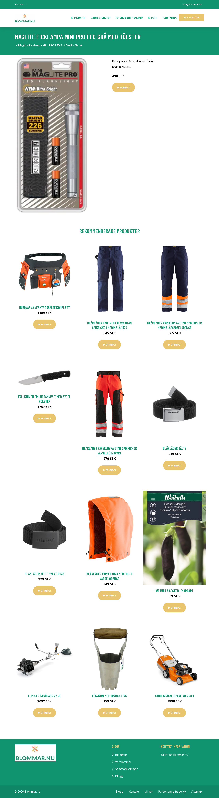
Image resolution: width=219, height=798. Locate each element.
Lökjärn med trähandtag (109, 696)
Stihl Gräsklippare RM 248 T (174, 696)
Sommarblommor (129, 18)
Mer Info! (123, 87)
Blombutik (191, 17)
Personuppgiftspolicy (172, 791)
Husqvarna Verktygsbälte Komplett (44, 307)
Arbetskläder (136, 61)
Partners (170, 18)
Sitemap (196, 791)
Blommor (78, 18)
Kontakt (134, 791)
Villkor (149, 791)
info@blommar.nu (192, 4)
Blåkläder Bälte (174, 448)
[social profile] (27, 4)
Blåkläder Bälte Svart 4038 (44, 574)
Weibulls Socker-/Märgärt (175, 590)
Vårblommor (101, 18)
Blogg (152, 18)
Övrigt (150, 61)
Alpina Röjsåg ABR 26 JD (44, 696)
